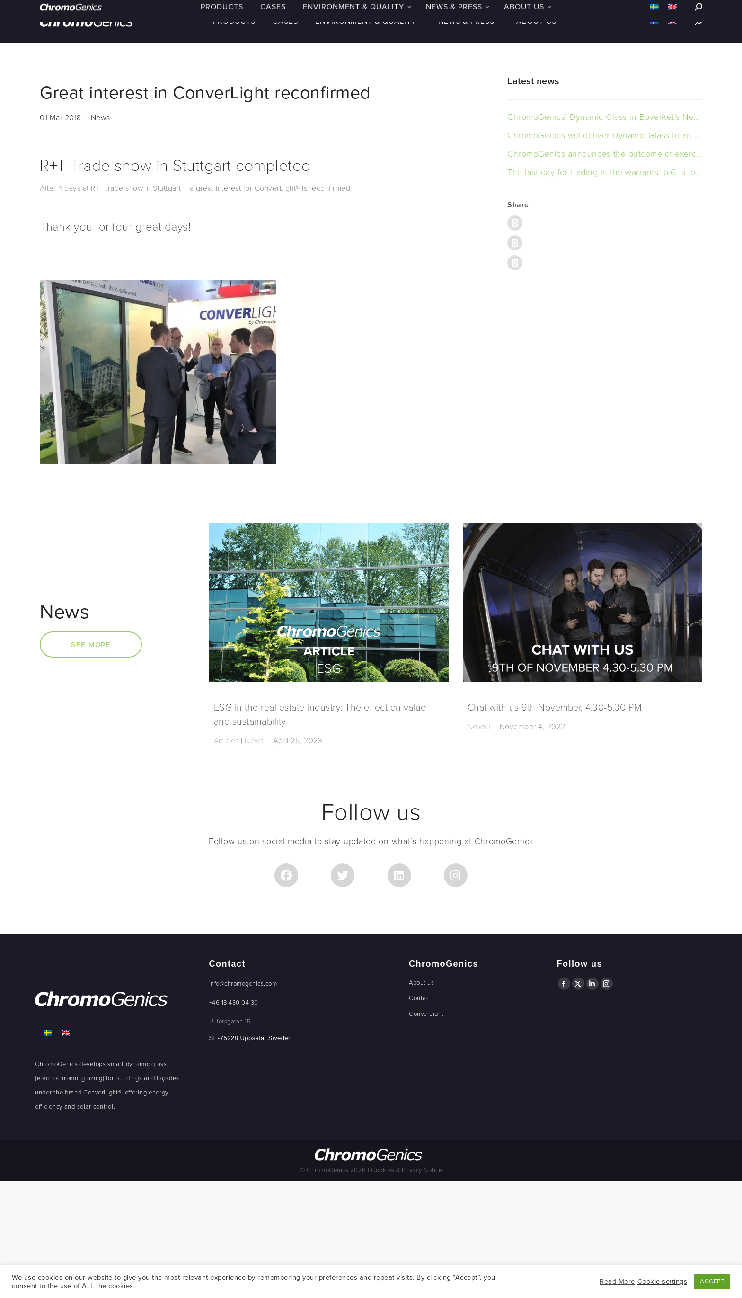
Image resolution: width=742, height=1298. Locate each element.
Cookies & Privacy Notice (406, 1170)
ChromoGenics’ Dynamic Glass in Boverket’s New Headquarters (604, 117)
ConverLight (426, 1014)
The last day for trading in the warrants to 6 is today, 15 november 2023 (604, 172)
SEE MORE (91, 644)
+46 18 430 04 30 (233, 1002)
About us (421, 983)
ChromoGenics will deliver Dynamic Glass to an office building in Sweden (604, 135)
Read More (617, 1282)
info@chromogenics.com (243, 983)
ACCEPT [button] (712, 1281)
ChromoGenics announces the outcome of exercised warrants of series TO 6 (604, 154)
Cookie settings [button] (662, 1282)
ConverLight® (102, 1092)
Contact (420, 998)
